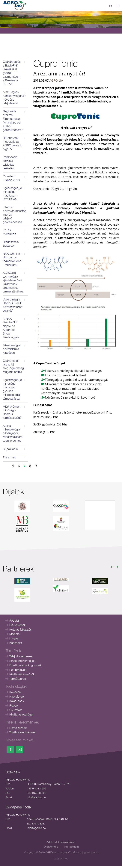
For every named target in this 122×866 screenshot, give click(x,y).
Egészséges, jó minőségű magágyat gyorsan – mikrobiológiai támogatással (12, 389)
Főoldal (14, 620)
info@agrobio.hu (36, 797)
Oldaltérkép (51, 846)
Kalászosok (16, 701)
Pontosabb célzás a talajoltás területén (10, 162)
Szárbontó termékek (22, 660)
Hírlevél (13, 638)
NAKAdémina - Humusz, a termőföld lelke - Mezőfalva (12, 259)
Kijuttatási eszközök (22, 674)
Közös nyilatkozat (9, 231)
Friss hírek (9, 457)
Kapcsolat (15, 643)
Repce (13, 705)
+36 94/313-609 (36, 788)
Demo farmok (18, 727)
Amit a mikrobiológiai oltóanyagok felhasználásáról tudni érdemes (13, 433)
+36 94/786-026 (36, 792)
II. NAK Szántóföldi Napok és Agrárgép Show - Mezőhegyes (11, 328)
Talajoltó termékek (20, 656)
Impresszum (71, 846)
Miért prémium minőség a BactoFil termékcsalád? (12, 412)
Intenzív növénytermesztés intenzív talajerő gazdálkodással (14, 214)
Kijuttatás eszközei (21, 714)
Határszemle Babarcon (11, 243)
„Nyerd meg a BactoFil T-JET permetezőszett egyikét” (12, 305)
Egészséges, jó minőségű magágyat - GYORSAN (12, 193)
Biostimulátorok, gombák (25, 665)
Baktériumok (17, 625)
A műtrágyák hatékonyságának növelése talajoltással (14, 97)
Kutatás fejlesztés (20, 629)
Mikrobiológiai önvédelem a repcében (11, 348)
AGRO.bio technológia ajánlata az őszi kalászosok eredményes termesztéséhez (13, 282)
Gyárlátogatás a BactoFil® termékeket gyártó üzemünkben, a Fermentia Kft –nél (12, 73)
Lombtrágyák (17, 669)
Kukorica (15, 692)
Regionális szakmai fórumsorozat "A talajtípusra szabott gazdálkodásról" (13, 121)
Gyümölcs (15, 710)
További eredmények (22, 732)
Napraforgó (16, 696)
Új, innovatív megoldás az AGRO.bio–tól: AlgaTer (12, 143)
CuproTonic (10, 449)
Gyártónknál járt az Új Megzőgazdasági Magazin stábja (13, 366)
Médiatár (14, 634)
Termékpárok (17, 678)
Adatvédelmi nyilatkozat (61, 841)
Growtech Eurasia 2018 (11, 178)
